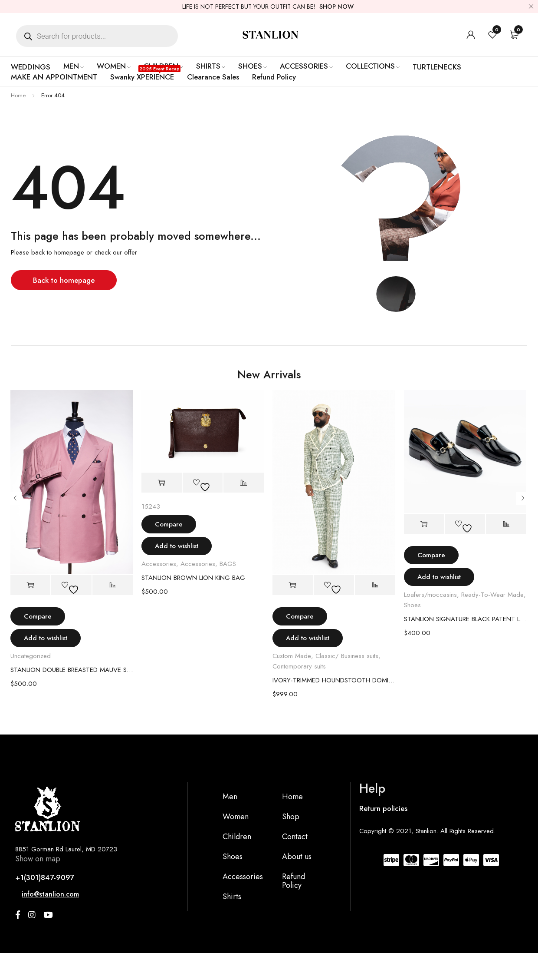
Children (237, 836)
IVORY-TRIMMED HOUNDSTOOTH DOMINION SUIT (333, 680)
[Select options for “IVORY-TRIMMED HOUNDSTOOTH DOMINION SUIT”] (292, 585)
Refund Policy (293, 881)
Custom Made (291, 656)
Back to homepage (64, 280)
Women (236, 816)
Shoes (412, 605)
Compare (38, 616)
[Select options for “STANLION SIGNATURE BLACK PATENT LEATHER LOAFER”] (424, 524)
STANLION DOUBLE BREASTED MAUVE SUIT (71, 670)
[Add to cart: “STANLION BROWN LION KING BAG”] (161, 483)
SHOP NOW (336, 6)
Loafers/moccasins (430, 594)
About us (297, 856)
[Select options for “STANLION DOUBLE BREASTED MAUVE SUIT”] (30, 585)
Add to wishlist (45, 638)
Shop (290, 816)
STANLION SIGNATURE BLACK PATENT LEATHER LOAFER (465, 619)
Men (230, 796)
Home (18, 95)
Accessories (158, 564)
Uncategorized (30, 656)
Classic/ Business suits (346, 656)
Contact (295, 836)
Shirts (232, 896)
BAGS (228, 564)
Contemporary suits (299, 666)
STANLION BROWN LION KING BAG (193, 577)
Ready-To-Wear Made (492, 594)
